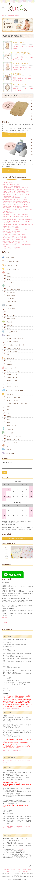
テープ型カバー (7, 285)
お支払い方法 (14, 869)
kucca (5, 622)
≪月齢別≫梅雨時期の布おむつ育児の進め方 (14, 243)
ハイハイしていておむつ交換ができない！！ (14, 228)
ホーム (3, 15)
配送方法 (20, 869)
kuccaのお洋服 (7, 432)
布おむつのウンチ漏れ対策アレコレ (11, 231)
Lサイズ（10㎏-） (9, 312)
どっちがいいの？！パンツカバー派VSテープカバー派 (16, 202)
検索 (4, 472)
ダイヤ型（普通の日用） (11, 342)
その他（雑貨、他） (10, 425)
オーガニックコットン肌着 (11, 397)
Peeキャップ (8, 364)
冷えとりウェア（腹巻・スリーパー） (13, 390)
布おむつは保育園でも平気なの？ (11, 196)
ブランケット (8, 413)
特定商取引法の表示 (27, 869)
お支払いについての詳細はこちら (11, 708)
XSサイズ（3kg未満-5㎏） (11, 289)
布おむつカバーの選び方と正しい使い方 (13, 186)
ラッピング (6, 449)
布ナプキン (6, 335)
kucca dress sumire (8, 453)
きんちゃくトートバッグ (11, 371)
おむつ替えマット (9, 361)
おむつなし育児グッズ (9, 331)
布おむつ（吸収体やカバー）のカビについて (14, 192)
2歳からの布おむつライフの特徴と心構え (13, 239)
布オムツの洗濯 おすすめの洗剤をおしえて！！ (15, 229)
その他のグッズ (7, 393)
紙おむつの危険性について (9, 233)
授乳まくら (8, 419)
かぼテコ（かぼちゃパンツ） (12, 439)
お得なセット (7, 321)
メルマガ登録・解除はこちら (17, 538)
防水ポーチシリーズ (9, 367)
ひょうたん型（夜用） (10, 351)
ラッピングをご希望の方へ (10, 260)
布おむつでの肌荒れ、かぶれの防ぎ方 (12, 207)
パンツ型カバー (7, 305)
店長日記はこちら (6, 617)
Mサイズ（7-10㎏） (10, 309)
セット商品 (8, 325)
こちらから (20, 849)
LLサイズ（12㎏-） (10, 315)
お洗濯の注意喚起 (8, 256)
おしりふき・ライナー (10, 400)
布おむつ (6, 272)
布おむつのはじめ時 (8, 182)
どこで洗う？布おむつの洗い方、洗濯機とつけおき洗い (17, 191)
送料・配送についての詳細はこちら (12, 750)
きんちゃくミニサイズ (10, 380)
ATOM (27, 871)
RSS (24, 871)
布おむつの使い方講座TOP (13, 15)
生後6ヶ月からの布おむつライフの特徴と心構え (15, 236)
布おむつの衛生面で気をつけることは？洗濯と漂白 (15, 206)
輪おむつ (7, 279)
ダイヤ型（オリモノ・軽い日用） (13, 338)
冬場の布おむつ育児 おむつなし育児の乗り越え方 (15, 214)
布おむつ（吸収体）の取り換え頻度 (11, 248)
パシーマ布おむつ (9, 282)
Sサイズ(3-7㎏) (9, 292)
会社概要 (19, 871)
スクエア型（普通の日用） (11, 348)
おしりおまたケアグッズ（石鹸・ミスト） (15, 403)
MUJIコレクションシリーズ (10, 268)
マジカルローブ (9, 416)
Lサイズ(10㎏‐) (8, 298)
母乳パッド (8, 406)
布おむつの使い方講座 (8, 212)
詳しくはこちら (13, 135)
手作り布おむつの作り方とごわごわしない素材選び (15, 199)
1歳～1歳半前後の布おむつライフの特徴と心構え (15, 238)
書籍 (5, 445)
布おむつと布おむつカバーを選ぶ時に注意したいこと (16, 187)
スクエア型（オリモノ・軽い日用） (14, 345)
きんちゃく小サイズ (10, 377)
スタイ (6, 422)
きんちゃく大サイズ (10, 374)
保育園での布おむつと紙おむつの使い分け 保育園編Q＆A (17, 219)
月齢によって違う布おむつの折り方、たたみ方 (14, 197)
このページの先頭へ (27, 866)
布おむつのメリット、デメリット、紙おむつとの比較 (16, 194)
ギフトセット (8, 328)
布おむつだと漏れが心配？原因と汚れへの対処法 (15, 201)
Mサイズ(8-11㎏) (9, 295)
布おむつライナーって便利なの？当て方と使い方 (15, 204)
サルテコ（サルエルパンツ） (12, 436)
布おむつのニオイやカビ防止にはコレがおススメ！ (15, 241)
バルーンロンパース (10, 442)
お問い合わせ (7, 869)
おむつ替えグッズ (8, 357)
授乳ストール (8, 410)
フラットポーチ (9, 383)
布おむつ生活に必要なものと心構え (11, 184)
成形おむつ (8, 276)
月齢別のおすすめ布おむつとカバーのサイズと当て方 (16, 189)
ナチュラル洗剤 (7, 428)
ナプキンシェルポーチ (10, 387)
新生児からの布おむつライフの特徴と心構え (14, 234)
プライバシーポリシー (11, 871)
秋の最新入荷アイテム (9, 264)
